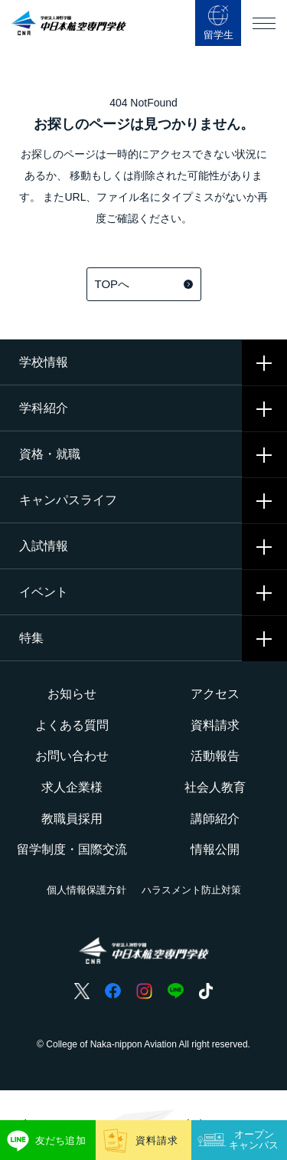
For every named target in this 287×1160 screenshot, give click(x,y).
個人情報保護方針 (86, 890)
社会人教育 (215, 787)
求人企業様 (72, 787)
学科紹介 (43, 408)
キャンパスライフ (68, 499)
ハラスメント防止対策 (191, 890)
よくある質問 (72, 725)
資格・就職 (49, 453)
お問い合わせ (72, 755)
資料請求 (215, 725)
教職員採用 (72, 818)
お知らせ (71, 693)
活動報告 (215, 755)
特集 (31, 637)
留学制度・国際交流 (72, 849)
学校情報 (43, 362)
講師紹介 (215, 818)
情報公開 (215, 849)
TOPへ (144, 283)
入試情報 (43, 545)
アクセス (215, 693)
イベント (43, 591)
